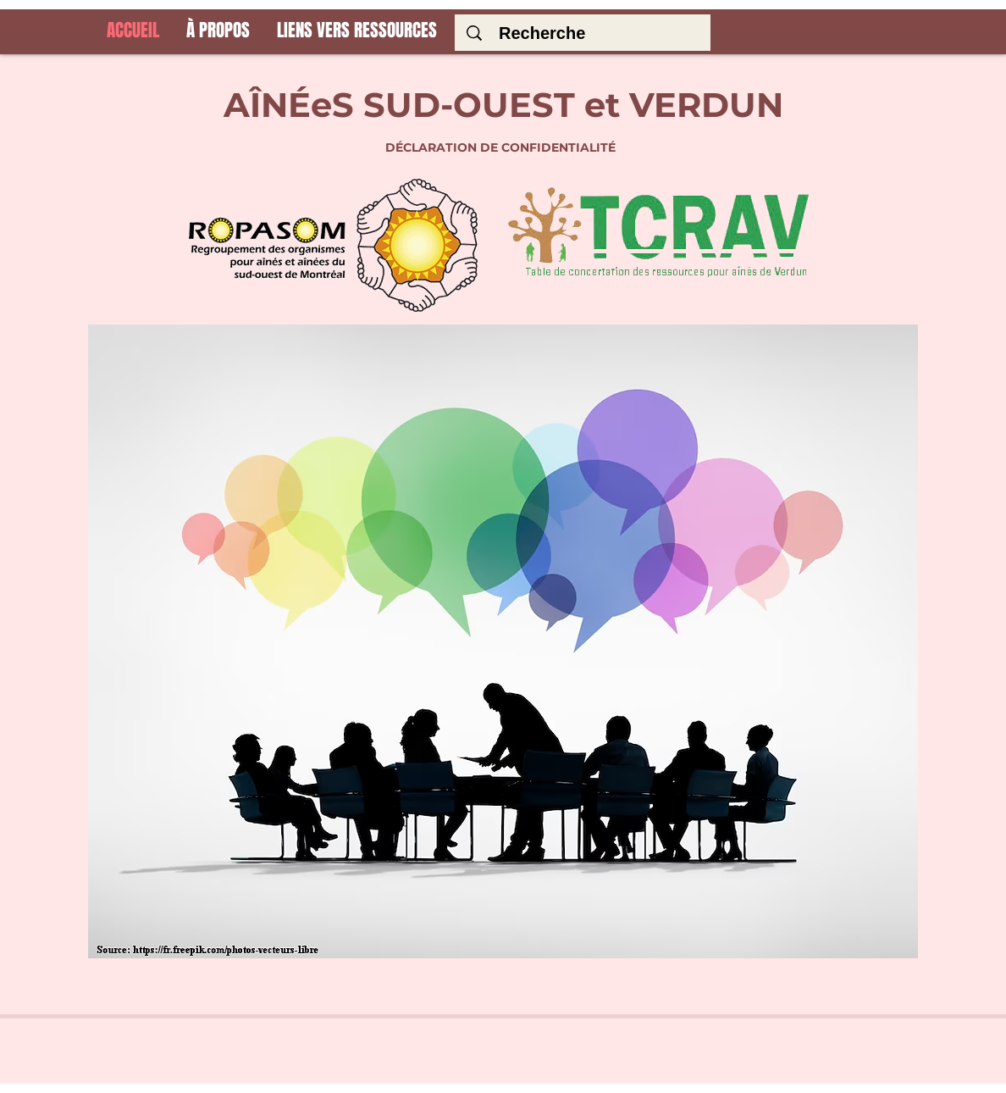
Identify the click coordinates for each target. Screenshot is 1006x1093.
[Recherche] (587, 33)
